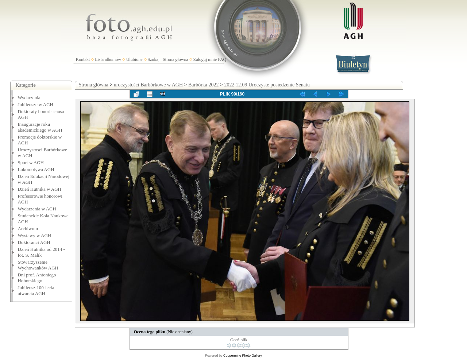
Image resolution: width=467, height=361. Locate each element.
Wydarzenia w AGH (37, 208)
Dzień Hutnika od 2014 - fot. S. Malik (41, 252)
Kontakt (83, 59)
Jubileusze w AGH (36, 104)
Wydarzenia (29, 97)
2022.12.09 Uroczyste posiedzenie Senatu (266, 85)
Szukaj (154, 59)
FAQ (222, 59)
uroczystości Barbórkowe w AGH (148, 85)
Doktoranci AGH (34, 242)
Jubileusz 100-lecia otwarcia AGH (36, 290)
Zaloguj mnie (205, 59)
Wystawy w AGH (34, 235)
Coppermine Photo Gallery (242, 355)
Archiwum (28, 228)
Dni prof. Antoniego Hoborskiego (37, 277)
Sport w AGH (31, 162)
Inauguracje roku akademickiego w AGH (40, 127)
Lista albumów (108, 59)
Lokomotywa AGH (36, 169)
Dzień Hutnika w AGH (40, 189)
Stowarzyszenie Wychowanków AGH (38, 265)
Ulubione (134, 59)
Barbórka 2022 (203, 85)
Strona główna (175, 59)
